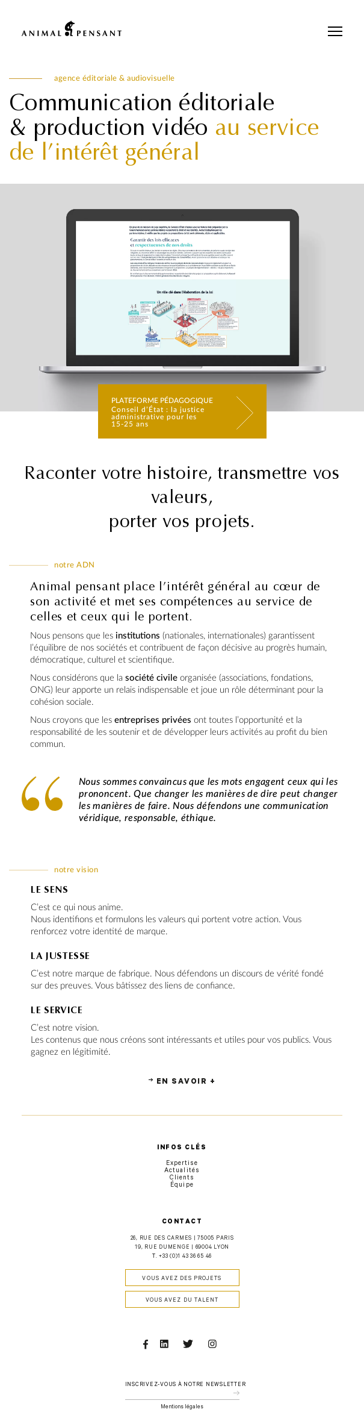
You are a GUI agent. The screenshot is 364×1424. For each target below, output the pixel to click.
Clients (182, 1178)
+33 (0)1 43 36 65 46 (185, 1257)
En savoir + (186, 1082)
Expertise (182, 1163)
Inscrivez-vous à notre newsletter (185, 1385)
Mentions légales (182, 1407)
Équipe (181, 1185)
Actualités (182, 1171)
